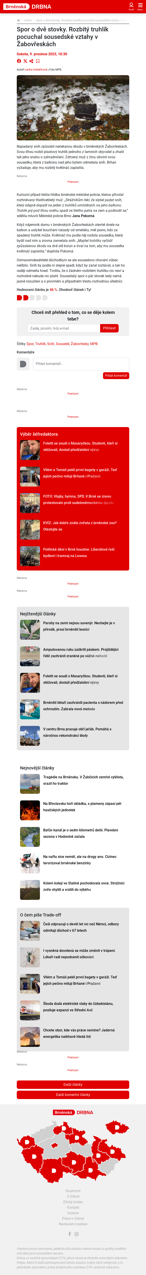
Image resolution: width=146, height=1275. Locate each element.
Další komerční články (73, 1095)
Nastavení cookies (73, 1224)
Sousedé (62, 344)
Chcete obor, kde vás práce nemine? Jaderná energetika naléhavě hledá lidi (79, 1033)
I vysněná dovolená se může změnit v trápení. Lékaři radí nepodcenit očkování (79, 954)
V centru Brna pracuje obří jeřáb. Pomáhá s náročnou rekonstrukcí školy (77, 732)
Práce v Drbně (73, 1218)
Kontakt (73, 1207)
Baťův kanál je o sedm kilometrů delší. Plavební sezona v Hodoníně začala (80, 833)
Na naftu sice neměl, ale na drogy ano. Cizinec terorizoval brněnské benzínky (79, 860)
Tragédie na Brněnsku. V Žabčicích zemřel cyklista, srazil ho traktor (83, 780)
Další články (73, 1084)
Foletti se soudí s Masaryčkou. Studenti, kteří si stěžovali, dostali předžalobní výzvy (80, 446)
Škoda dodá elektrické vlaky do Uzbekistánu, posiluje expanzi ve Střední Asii (78, 1007)
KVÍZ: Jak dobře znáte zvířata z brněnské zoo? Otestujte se (80, 526)
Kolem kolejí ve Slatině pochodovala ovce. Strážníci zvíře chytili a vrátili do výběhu (83, 886)
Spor (30, 344)
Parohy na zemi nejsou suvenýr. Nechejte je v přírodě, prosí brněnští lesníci (79, 626)
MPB (94, 344)
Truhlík (40, 344)
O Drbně (73, 1196)
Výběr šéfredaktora (39, 434)
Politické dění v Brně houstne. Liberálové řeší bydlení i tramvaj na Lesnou (78, 552)
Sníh (50, 344)
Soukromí (73, 1191)
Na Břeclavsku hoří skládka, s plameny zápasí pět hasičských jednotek (82, 807)
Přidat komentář (116, 375)
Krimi (28, 20)
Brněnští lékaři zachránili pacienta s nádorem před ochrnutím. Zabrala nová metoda (83, 705)
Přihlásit (109, 328)
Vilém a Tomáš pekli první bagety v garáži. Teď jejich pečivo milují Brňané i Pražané (80, 473)
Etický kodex (73, 1202)
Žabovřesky (80, 344)
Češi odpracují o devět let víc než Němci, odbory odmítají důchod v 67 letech (81, 927)
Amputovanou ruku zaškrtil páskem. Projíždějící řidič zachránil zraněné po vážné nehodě (80, 652)
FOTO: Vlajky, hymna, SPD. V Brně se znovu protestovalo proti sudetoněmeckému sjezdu (78, 499)
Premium (73, 181)
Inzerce (73, 1213)
